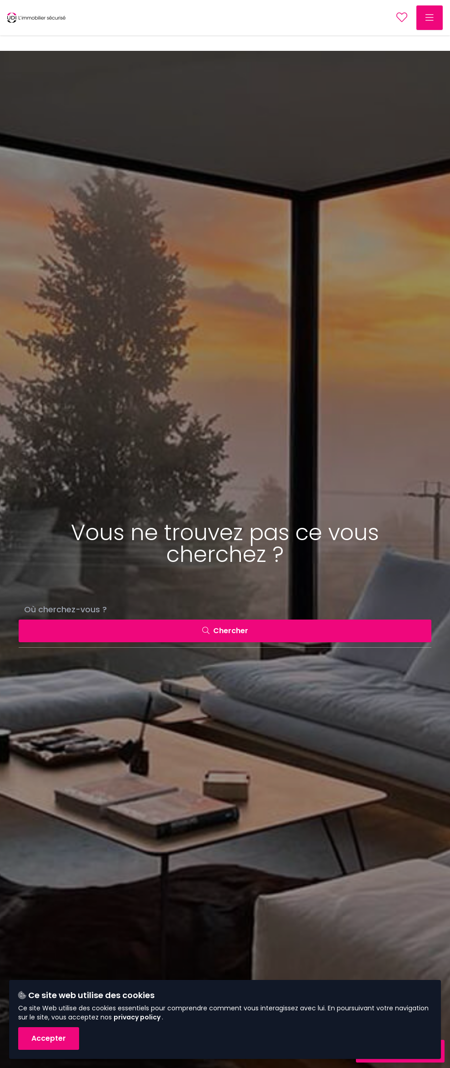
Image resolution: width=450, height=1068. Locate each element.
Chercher (225, 630)
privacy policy (138, 1017)
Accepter (48, 1038)
